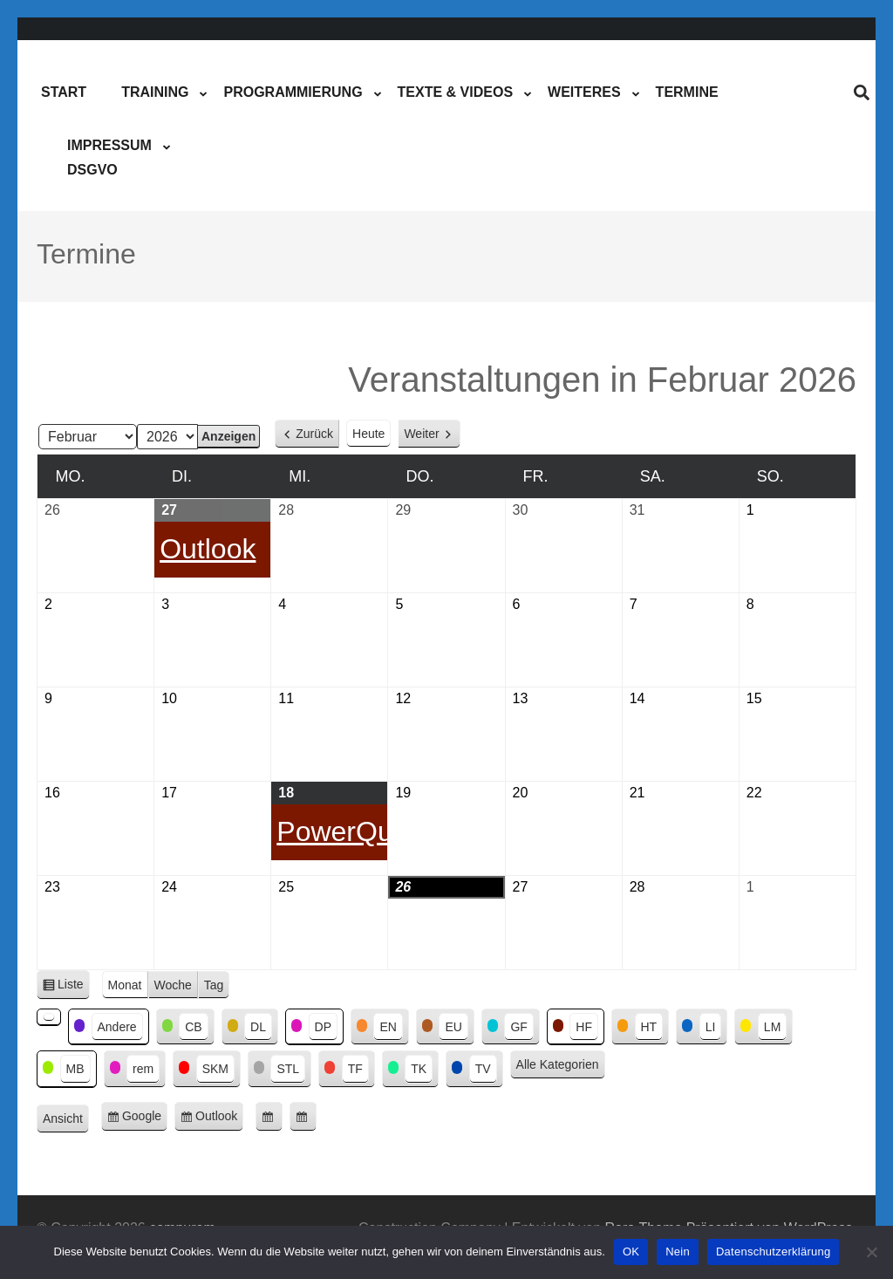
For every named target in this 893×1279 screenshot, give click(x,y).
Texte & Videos (455, 92)
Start (63, 92)
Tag (214, 985)
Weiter (421, 434)
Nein (677, 1251)
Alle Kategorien (557, 1064)
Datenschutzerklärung (773, 1251)
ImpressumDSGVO (109, 157)
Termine (687, 92)
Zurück (314, 434)
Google (144, 1119)
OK (631, 1251)
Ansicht (66, 1119)
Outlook (219, 1119)
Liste (74, 987)
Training (154, 92)
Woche (173, 985)
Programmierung (292, 92)
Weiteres (584, 92)
